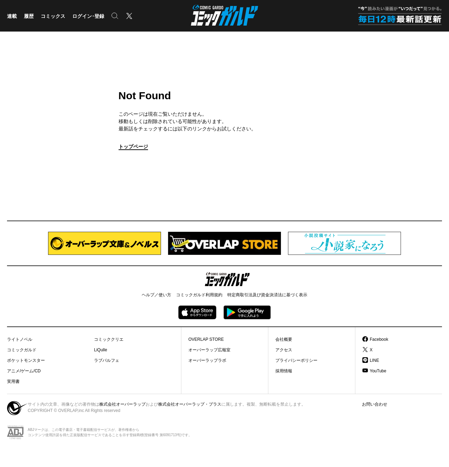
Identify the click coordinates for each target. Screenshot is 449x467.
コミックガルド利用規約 (199, 294)
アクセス (283, 349)
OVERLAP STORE (206, 339)
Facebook (379, 339)
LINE (374, 360)
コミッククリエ (108, 339)
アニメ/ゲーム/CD (24, 370)
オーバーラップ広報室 (209, 349)
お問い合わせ (374, 404)
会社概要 (283, 339)
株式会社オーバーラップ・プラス (189, 404)
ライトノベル (19, 339)
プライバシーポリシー (296, 360)
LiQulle (100, 349)
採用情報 (283, 370)
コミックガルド (21, 349)
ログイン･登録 (88, 16)
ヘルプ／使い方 (156, 294)
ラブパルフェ (106, 360)
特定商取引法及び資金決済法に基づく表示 (267, 294)
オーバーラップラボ (207, 360)
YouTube (378, 370)
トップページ (133, 146)
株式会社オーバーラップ (122, 404)
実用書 (13, 381)
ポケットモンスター (26, 360)
